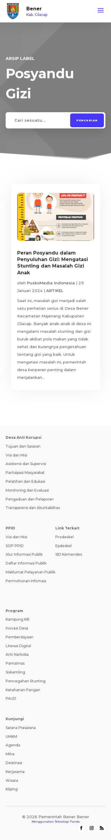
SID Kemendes (68, 554)
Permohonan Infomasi (26, 581)
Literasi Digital (18, 646)
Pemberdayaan (19, 637)
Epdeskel (63, 546)
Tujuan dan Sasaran (23, 446)
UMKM (11, 736)
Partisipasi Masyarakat (25, 472)
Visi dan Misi (16, 455)
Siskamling (15, 672)
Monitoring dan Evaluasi (27, 490)
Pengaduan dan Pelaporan (30, 499)
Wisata (12, 780)
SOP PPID (15, 546)
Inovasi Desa (17, 628)
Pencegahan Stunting (26, 681)
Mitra (10, 754)
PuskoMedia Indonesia (51, 282)
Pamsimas (15, 663)
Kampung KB (17, 619)
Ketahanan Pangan (23, 690)
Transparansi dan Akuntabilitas (33, 507)
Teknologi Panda (67, 821)
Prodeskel (64, 537)
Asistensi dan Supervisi (26, 463)
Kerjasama (15, 771)
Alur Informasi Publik (24, 554)
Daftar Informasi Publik (26, 563)
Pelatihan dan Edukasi (25, 481)
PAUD (11, 698)
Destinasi (14, 763)
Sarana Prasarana (21, 727)
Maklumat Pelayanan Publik (30, 572)
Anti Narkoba (17, 654)
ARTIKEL (54, 290)
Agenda (13, 745)
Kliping (12, 789)
